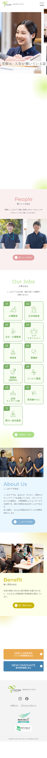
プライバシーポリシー (29, 705)
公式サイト (14, 705)
